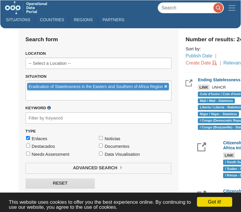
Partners (113, 19)
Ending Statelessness (219, 79)
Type (31, 131)
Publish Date (199, 55)
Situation (36, 76)
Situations (18, 19)
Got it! (214, 202)
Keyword (38, 107)
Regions (83, 19)
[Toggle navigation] (232, 7)
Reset (60, 183)
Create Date (198, 62)
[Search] (191, 7)
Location (36, 53)
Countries (52, 19)
